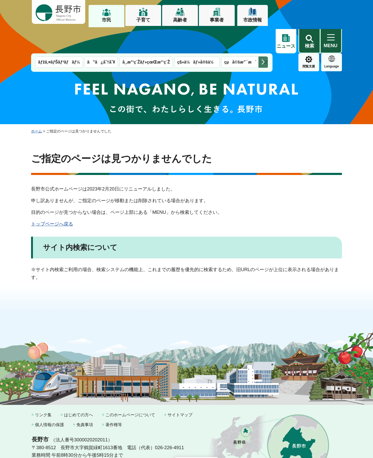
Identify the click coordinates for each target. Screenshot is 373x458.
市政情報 (252, 20)
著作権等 (113, 398)
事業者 (217, 20)
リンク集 (43, 388)
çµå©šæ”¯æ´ (240, 35)
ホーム (36, 104)
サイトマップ (180, 388)
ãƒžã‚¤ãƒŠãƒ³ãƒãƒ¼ (59, 35)
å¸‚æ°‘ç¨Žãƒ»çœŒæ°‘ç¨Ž (146, 35)
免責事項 (84, 398)
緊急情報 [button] (331, 39)
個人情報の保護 (49, 398)
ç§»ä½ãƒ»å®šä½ (197, 35)
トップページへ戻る (52, 197)
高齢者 (180, 20)
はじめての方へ (78, 388)
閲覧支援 (286, 40)
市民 (106, 20)
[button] (309, 12)
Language (309, 40)
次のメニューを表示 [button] (263, 35)
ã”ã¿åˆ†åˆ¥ (101, 35)
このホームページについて (130, 388)
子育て (143, 20)
